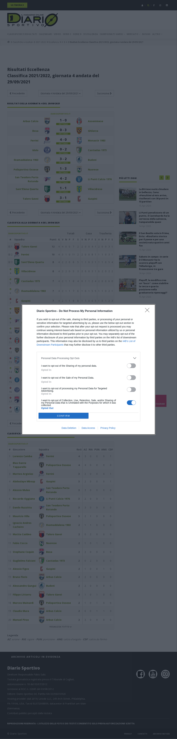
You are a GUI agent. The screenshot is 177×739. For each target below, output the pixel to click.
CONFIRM (63, 415)
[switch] (131, 365)
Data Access (88, 428)
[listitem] (88, 358)
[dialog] (88, 369)
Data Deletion (69, 428)
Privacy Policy (107, 428)
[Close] (148, 311)
